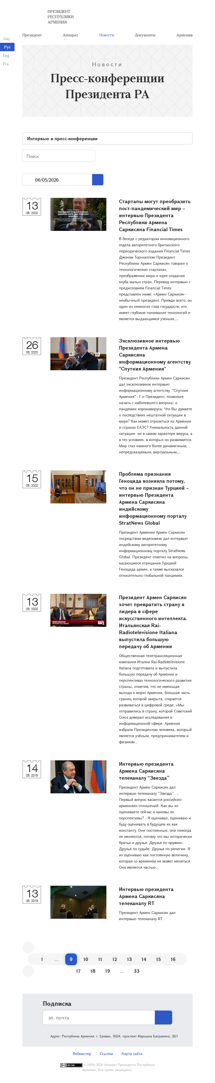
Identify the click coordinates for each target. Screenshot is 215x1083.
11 (100, 959)
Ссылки (106, 1053)
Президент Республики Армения (61, 17)
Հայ (6, 38)
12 (115, 959)
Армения (184, 34)
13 (129, 959)
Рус (7, 47)
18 (92, 971)
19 (107, 971)
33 (136, 971)
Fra (6, 63)
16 (173, 959)
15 (158, 959)
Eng (6, 55)
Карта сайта (131, 1053)
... (28, 180)
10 (85, 959)
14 (144, 959)
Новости (106, 34)
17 (78, 971)
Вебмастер (82, 1053)
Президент (32, 34)
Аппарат (70, 34)
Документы (145, 34)
